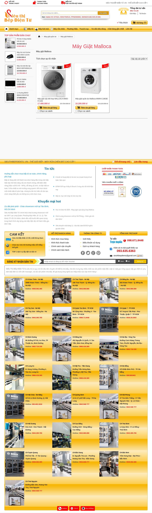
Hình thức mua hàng (60, 239)
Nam (122, 261)
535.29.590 (96, 17)
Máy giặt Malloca (67, 37)
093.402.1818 (37, 404)
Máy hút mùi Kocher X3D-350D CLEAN (23, 54)
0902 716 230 (134, 11)
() (145, 22)
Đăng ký (140, 261)
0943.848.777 (84, 462)
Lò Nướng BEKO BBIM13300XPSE (23, 94)
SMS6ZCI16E (87, 17)
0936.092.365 (37, 289)
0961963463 (130, 375)
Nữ (129, 261)
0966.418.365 (84, 346)
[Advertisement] (92, 139)
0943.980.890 (84, 289)
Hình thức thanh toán (60, 242)
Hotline (62, 508)
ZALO (74, 508)
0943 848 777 (84, 404)
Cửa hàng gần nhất (116, 29)
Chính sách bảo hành (60, 250)
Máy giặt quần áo (50, 37)
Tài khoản (142, 13)
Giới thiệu (133, 13)
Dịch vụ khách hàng (91, 246)
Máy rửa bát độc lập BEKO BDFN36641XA (24, 67)
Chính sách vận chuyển (61, 246)
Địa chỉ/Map (88, 508)
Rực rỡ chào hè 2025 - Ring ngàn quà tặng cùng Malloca (75, 210)
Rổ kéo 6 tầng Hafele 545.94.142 (24, 40)
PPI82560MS (76, 17)
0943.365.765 (37, 318)
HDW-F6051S (65, 17)
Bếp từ (30, 29)
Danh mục (15, 29)
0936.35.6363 (131, 318)
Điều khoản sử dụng (91, 242)
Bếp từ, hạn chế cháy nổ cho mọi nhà (68, 196)
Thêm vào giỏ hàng (48, 107)
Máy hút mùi (43, 29)
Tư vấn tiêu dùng (98, 29)
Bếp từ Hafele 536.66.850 (21, 80)
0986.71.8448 (84, 318)
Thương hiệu (72, 29)
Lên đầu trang (141, 162)
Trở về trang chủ (122, 162)
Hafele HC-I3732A (52, 17)
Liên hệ (129, 29)
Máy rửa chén (59, 29)
